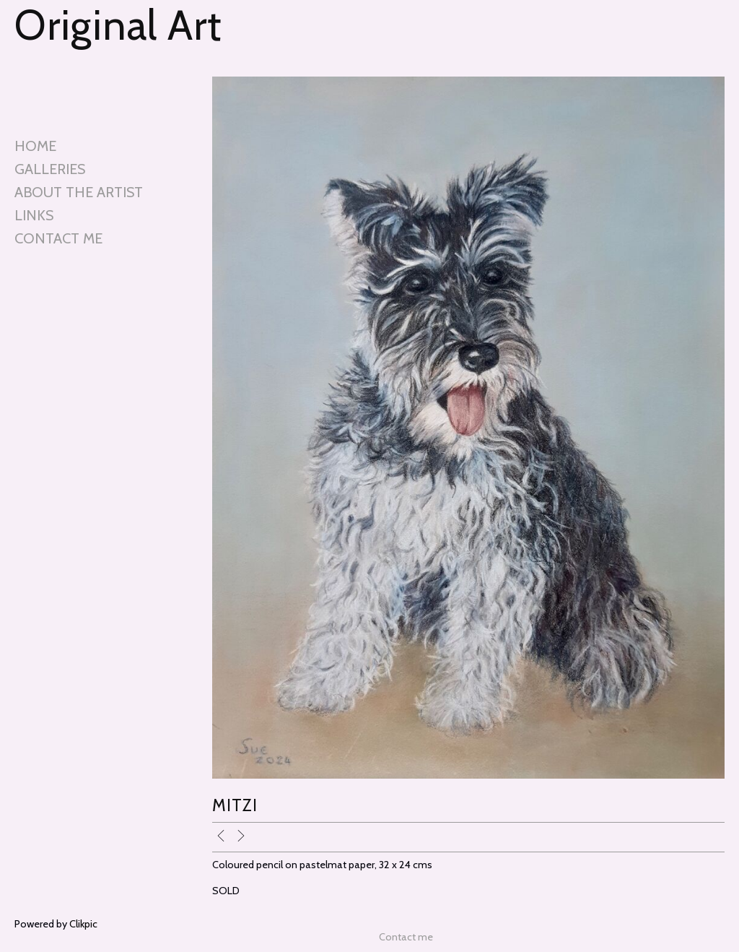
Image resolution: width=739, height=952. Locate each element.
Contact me (58, 238)
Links (33, 215)
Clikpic (83, 923)
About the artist (78, 192)
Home (35, 146)
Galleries (49, 169)
